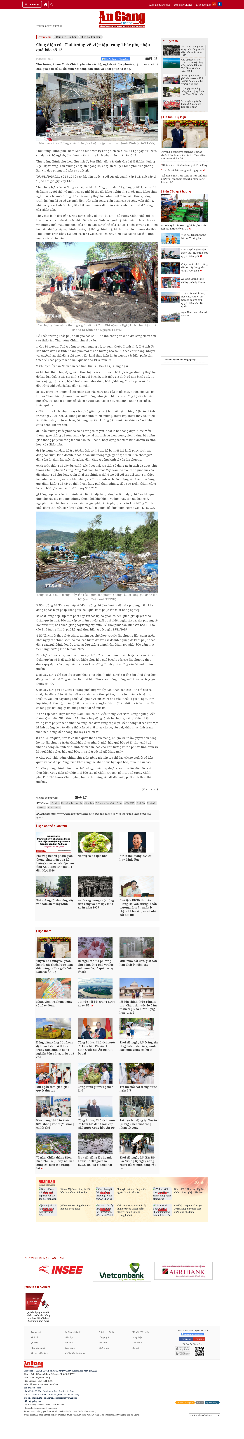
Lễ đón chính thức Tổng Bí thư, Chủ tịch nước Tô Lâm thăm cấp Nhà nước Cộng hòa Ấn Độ (184, 179)
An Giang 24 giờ (72, 1350)
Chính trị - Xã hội (66, 36)
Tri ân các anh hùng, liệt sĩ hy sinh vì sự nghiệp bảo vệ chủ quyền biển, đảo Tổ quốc (193, 300)
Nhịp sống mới (38, 1366)
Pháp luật (137, 1356)
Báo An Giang (54, 807)
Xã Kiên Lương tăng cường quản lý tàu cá (193, 280)
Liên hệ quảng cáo (159, 4)
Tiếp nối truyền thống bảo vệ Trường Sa (193, 236)
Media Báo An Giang (75, 1372)
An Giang (41, 807)
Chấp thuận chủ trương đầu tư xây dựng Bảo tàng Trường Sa (194, 267)
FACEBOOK (186, 1358)
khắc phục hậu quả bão (71, 803)
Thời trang (104, 1366)
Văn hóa (69, 1361)
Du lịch (135, 1366)
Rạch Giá (141, 803)
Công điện (89, 803)
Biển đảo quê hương (177, 191)
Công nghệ (104, 1356)
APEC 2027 (129, 803)
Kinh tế (34, 1356)
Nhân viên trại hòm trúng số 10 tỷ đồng (184, 165)
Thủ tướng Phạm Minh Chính (109, 803)
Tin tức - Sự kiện (174, 117)
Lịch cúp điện (203, 4)
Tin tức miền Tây (39, 1372)
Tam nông (70, 1366)
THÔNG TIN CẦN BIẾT (38, 1306)
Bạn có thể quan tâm (52, 826)
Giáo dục (69, 1356)
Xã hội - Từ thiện (140, 1350)
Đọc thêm (44, 936)
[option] (61, 1289)
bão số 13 (55, 803)
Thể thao (103, 1361)
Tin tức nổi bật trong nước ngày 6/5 (183, 170)
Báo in (200, 1421)
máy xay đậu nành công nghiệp (180, 359)
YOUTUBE (199, 1358)
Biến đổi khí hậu (90, 36)
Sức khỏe (137, 1361)
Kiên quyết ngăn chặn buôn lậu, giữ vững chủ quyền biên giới (194, 252)
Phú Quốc (151, 803)
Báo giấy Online (183, 4)
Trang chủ (44, 36)
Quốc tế (34, 1361)
